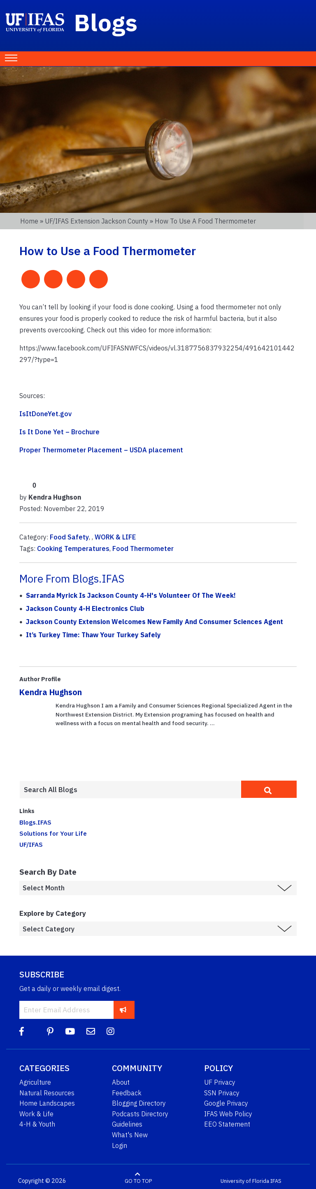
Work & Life (36, 1114)
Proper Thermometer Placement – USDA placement (101, 450)
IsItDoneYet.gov (45, 414)
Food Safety (69, 537)
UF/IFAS (31, 844)
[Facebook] (21, 1031)
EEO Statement (227, 1124)
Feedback (127, 1093)
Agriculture (35, 1082)
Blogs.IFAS (35, 822)
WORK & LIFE (115, 537)
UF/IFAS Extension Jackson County (96, 221)
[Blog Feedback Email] (90, 1031)
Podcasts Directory (140, 1114)
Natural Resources (46, 1093)
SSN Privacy (221, 1093)
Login (119, 1145)
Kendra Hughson (50, 692)
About (121, 1082)
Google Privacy (226, 1103)
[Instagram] (110, 1031)
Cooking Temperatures (73, 548)
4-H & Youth (37, 1124)
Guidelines (127, 1124)
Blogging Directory (139, 1103)
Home (29, 221)
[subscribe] (123, 1009)
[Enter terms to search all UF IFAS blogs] (130, 790)
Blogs (106, 22)
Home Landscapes (47, 1103)
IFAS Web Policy (228, 1114)
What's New (130, 1135)
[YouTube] (70, 1031)
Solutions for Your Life (53, 833)
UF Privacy (219, 1082)
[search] (269, 789)
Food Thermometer (143, 548)
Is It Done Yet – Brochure (59, 432)
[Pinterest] (50, 1031)
